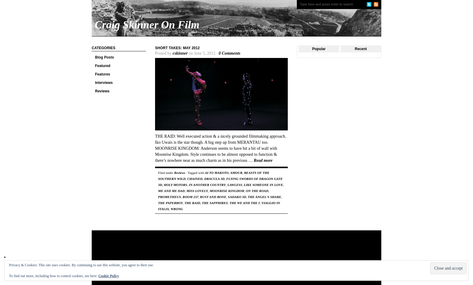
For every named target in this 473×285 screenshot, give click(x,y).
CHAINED (195, 179)
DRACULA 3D (214, 179)
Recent (361, 49)
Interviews (104, 83)
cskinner (180, 53)
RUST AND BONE (213, 197)
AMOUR (236, 173)
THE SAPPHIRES (215, 203)
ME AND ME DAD (171, 191)
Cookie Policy (108, 276)
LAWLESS (234, 185)
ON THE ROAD (257, 191)
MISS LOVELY (197, 191)
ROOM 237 (190, 197)
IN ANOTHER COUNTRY (207, 185)
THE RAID (192, 203)
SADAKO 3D (237, 197)
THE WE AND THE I (245, 203)
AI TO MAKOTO (216, 173)
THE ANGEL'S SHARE (264, 197)
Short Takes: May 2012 (177, 48)
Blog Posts (104, 57)
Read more (263, 160)
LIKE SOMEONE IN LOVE (263, 185)
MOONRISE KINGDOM (227, 191)
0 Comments (229, 53)
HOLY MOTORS (175, 185)
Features (102, 74)
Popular (319, 49)
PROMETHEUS (169, 197)
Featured (102, 66)
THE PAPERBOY (170, 203)
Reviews (102, 91)
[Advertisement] (207, 250)
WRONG (177, 209)
